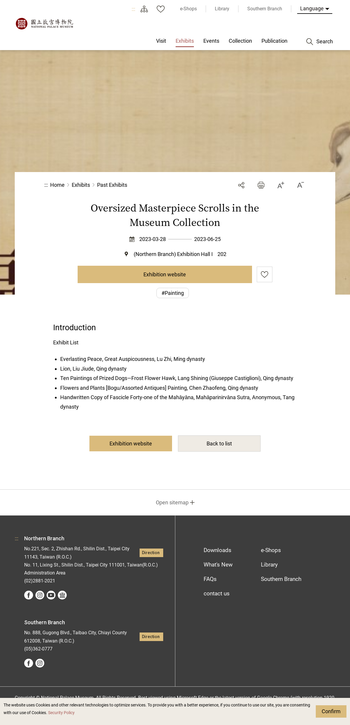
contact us (217, 593)
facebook (28, 595)
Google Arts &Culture (62, 595)
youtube (51, 595)
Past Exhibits (112, 185)
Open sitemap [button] (172, 502)
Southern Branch (281, 579)
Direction (151, 552)
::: (133, 9)
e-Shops (271, 550)
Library (269, 564)
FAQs (210, 579)
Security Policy (61, 712)
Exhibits (81, 185)
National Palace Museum (44, 23)
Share (241, 185)
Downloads (217, 550)
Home (57, 185)
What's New (218, 564)
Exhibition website (164, 274)
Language (312, 8)
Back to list (219, 443)
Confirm (331, 711)
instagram (39, 595)
